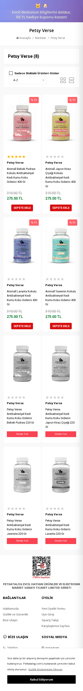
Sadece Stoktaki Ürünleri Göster (36, 73)
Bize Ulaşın (10, 620)
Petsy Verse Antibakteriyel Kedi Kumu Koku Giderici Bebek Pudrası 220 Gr (20, 416)
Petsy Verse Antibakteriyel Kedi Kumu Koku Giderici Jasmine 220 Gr (19, 527)
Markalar (40, 38)
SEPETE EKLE (22, 207)
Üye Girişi (48, 614)
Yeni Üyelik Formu (53, 608)
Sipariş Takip (50, 620)
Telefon (10, 647)
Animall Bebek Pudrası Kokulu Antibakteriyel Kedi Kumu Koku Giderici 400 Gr (21, 175)
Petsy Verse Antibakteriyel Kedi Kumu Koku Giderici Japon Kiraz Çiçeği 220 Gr (60, 418)
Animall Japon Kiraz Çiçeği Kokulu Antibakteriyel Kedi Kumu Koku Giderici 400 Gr (60, 177)
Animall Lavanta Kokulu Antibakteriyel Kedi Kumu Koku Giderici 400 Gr (22, 298)
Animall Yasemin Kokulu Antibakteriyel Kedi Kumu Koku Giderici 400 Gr (60, 298)
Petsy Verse (58, 38)
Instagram (50, 647)
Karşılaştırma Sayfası (56, 626)
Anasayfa (23, 38)
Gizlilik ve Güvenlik (15, 614)
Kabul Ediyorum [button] (41, 679)
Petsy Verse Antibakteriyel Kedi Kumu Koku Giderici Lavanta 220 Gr (57, 527)
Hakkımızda (11, 608)
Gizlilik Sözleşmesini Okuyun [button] (45, 669)
